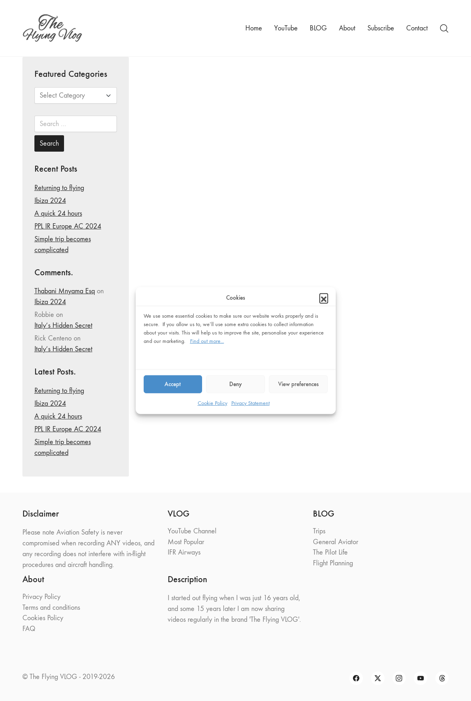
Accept (172, 384)
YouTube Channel (192, 531)
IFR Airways (184, 552)
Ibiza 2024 (50, 200)
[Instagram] (399, 678)
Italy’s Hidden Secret (63, 325)
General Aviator (335, 542)
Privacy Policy (41, 597)
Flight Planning (333, 563)
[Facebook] (356, 678)
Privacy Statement (250, 402)
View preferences (298, 384)
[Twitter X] (378, 678)
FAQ (28, 629)
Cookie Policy (212, 402)
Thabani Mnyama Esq (64, 291)
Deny (235, 384)
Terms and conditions (51, 607)
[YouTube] (420, 678)
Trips (319, 531)
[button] (324, 298)
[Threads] (442, 678)
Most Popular (186, 542)
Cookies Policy (42, 618)
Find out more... (207, 340)
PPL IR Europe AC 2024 (67, 226)
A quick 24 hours (58, 213)
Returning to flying (59, 188)
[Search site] (444, 28)
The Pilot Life (330, 552)
